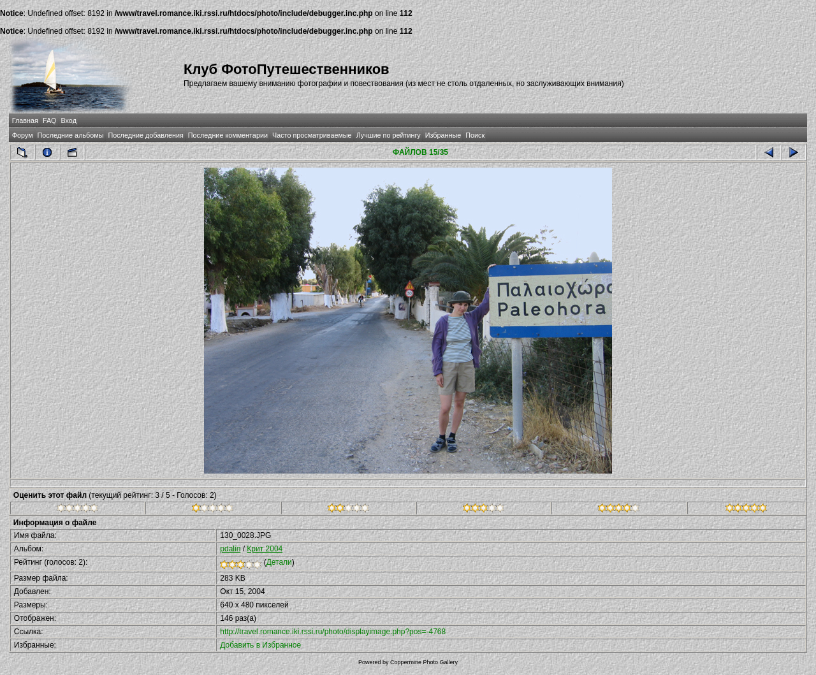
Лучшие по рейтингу (388, 135)
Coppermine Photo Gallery (424, 662)
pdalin (230, 548)
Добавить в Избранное (260, 645)
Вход (68, 120)
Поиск (474, 135)
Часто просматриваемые (312, 135)
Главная (25, 120)
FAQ (50, 120)
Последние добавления (145, 135)
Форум (22, 135)
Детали (279, 562)
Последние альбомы (71, 135)
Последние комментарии (228, 135)
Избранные (443, 135)
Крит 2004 (264, 548)
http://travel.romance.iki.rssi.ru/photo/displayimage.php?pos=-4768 (333, 631)
